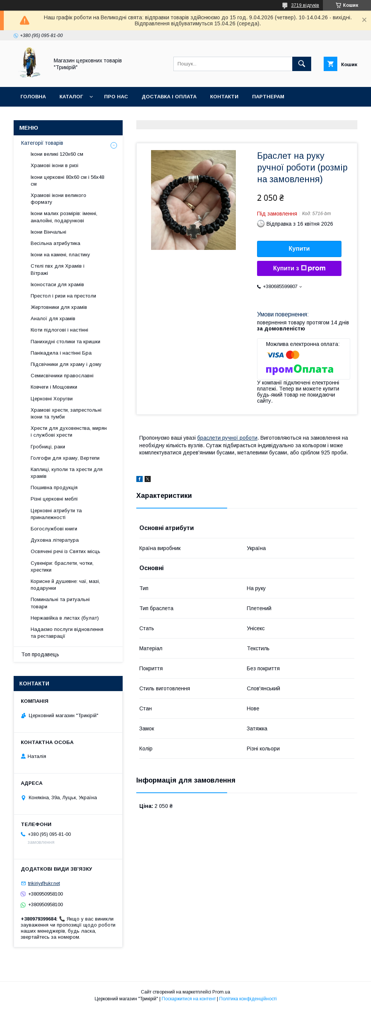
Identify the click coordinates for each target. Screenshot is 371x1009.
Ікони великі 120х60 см (57, 154)
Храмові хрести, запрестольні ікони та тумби (66, 413)
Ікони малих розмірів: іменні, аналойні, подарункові (64, 217)
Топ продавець (40, 654)
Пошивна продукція (54, 487)
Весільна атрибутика (55, 243)
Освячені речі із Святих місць (65, 551)
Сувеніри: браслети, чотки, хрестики (62, 566)
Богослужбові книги (54, 529)
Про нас (116, 96)
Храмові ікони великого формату (58, 198)
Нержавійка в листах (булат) (65, 618)
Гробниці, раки (48, 446)
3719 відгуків (305, 5)
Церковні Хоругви (52, 398)
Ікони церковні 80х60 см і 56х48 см (67, 180)
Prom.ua (221, 992)
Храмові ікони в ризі (54, 165)
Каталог (71, 96)
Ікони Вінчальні (48, 232)
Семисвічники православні (62, 375)
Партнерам (268, 96)
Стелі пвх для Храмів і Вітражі (57, 269)
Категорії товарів (42, 143)
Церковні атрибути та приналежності (56, 514)
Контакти (224, 96)
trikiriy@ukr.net (44, 883)
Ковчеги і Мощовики (54, 387)
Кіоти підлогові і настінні (59, 330)
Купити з (299, 268)
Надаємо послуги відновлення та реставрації (67, 632)
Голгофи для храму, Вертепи (65, 458)
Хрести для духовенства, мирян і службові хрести (69, 431)
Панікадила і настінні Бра (61, 353)
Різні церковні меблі (54, 499)
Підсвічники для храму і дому (66, 364)
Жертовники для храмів (59, 307)
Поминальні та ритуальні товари (60, 603)
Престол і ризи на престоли (63, 296)
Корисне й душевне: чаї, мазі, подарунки (65, 584)
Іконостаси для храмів (57, 284)
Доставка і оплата (169, 96)
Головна (33, 96)
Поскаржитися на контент (189, 998)
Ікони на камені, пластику (60, 254)
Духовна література (55, 540)
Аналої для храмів (53, 318)
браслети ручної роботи (227, 438)
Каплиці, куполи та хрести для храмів (67, 473)
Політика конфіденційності (248, 998)
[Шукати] (301, 64)
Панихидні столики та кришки (65, 341)
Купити (299, 248)
